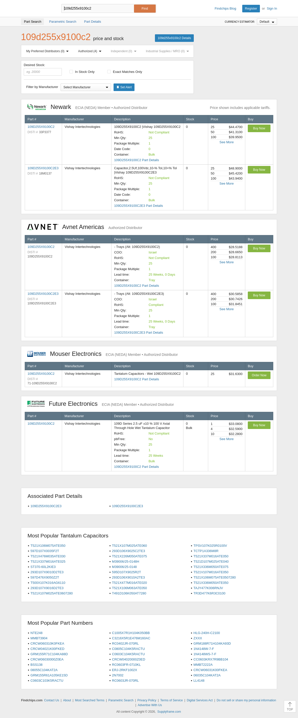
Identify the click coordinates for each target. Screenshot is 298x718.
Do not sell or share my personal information (246, 700)
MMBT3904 (39, 638)
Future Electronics (100, 403)
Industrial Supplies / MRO (168, 51)
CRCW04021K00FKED (47, 649)
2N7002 (118, 675)
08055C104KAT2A (44, 670)
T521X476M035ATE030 (48, 556)
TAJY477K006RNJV (208, 588)
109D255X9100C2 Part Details (136, 160)
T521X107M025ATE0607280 (52, 593)
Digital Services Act (200, 700)
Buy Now (259, 128)
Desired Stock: (43, 69)
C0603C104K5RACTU (128, 654)
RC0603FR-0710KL (126, 665)
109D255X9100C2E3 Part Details (138, 206)
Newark (87, 106)
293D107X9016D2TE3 (47, 588)
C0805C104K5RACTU (128, 649)
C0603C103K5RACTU (47, 680)
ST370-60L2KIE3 (43, 567)
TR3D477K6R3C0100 (209, 593)
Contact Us (51, 700)
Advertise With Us (150, 705)
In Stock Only (82, 72)
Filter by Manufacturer (42, 87)
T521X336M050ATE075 (211, 567)
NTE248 (37, 633)
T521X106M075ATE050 (48, 546)
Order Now (259, 375)
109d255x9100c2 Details (174, 38)
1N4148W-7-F (204, 649)
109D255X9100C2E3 (43, 168)
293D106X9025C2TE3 (128, 551)
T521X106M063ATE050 (129, 588)
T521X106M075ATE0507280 (215, 577)
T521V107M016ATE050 (211, 572)
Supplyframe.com (169, 711)
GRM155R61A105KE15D (49, 675)
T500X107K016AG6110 (48, 583)
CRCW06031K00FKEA (210, 670)
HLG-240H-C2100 (207, 633)
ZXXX (198, 638)
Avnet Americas (84, 226)
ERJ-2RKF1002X (124, 670)
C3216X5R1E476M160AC (131, 638)
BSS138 (37, 665)
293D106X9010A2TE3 (128, 577)
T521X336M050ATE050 (211, 583)
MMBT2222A (203, 665)
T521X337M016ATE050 (211, 556)
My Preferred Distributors (48, 51)
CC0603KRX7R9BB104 (211, 659)
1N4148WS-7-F (205, 654)
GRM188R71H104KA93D (212, 643)
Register (251, 8)
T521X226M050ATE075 (129, 556)
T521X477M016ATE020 (129, 583)
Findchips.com (37, 8)
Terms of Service (171, 700)
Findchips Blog (225, 8)
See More (227, 142)
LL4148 (199, 680)
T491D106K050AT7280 (129, 593)
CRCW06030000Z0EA (47, 659)
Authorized (90, 51)
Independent (125, 51)
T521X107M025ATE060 (129, 546)
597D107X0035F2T (45, 551)
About (67, 700)
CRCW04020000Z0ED (128, 659)
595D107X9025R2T (126, 572)
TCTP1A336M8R (206, 551)
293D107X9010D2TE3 (47, 572)
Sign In (272, 8)
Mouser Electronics (102, 353)
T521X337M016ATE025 (48, 561)
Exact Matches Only (124, 72)
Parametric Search (120, 700)
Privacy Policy (147, 700)
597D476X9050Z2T (45, 577)
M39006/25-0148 (124, 567)
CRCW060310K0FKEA (47, 643)
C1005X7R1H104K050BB (131, 633)
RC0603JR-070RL (125, 680)
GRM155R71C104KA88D (49, 654)
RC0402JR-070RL (125, 643)
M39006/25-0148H (125, 561)
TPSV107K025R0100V (210, 546)
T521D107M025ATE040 (211, 561)
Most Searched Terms (89, 700)
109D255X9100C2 (41, 127)
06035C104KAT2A (207, 675)
